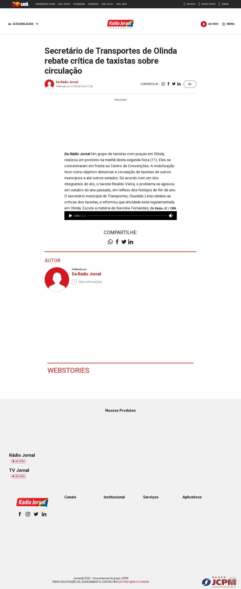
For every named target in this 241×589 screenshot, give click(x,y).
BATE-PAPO (206, 4)
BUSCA (189, 4)
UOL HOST (64, 4)
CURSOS (93, 4)
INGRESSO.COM (45, 4)
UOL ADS (121, 4)
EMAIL (223, 4)
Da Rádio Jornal (67, 82)
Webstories (68, 370)
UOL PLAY (107, 4)
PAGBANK (79, 4)
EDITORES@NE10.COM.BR (133, 581)
